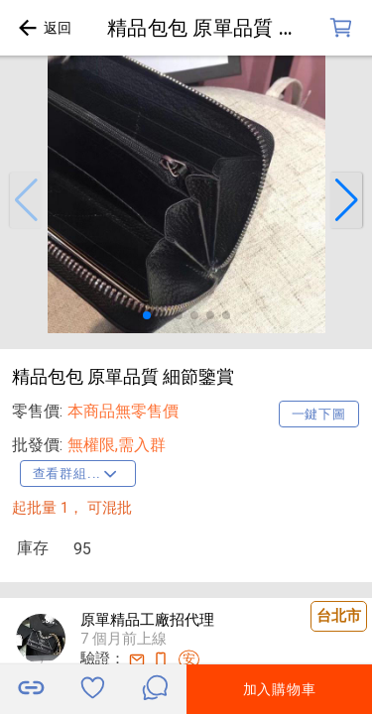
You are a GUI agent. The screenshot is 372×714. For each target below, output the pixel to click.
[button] (26, 200)
